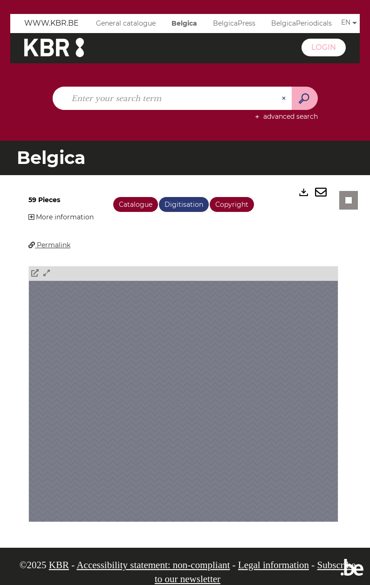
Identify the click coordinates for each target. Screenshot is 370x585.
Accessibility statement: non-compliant (153, 565)
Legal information (273, 565)
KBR (59, 565)
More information (61, 217)
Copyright (231, 204)
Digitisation (183, 204)
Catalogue (135, 204)
